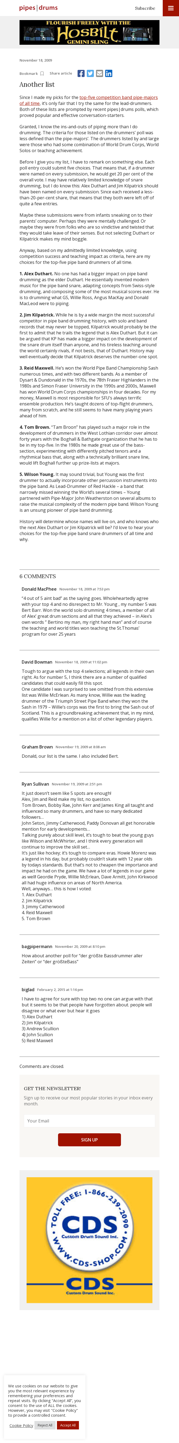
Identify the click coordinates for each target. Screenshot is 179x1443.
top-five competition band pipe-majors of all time (89, 100)
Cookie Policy (21, 1425)
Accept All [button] (68, 1425)
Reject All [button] (45, 1425)
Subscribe (145, 8)
